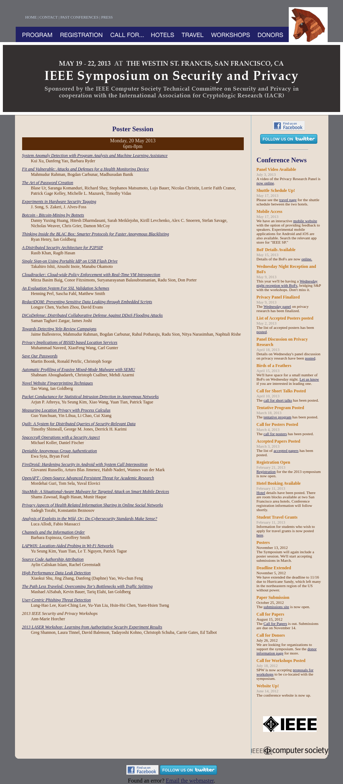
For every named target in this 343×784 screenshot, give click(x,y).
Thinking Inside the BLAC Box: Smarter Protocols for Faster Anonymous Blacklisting (95, 233)
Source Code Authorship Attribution (53, 559)
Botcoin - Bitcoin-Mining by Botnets (53, 215)
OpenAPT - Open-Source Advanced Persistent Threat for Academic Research (88, 477)
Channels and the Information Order (53, 532)
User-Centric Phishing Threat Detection (56, 599)
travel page (288, 200)
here (260, 535)
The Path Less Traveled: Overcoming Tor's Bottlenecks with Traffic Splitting (87, 586)
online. (306, 259)
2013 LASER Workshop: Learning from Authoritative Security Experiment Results (92, 627)
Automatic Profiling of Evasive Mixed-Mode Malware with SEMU (78, 369)
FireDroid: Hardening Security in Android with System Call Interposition (85, 464)
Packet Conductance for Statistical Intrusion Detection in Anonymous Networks (90, 396)
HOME (31, 17)
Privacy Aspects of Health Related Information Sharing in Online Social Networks (92, 505)
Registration (266, 471)
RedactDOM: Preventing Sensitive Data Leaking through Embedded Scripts (87, 301)
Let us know (309, 379)
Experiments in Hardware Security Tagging (59, 201)
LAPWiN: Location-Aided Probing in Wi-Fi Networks (68, 545)
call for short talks (277, 400)
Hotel (261, 492)
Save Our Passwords (40, 355)
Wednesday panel (277, 306)
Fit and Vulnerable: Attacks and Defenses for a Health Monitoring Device (85, 169)
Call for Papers (275, 623)
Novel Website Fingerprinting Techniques (57, 383)
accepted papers (285, 450)
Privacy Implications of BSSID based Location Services (69, 342)
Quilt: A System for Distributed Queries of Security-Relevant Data (79, 423)
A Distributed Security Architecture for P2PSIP (62, 247)
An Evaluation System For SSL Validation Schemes (65, 288)
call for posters (275, 434)
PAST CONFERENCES (79, 17)
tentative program (277, 417)
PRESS (107, 17)
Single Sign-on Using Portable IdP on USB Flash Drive (70, 261)
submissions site (276, 607)
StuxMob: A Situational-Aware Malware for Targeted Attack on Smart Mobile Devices (95, 491)
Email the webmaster (190, 781)
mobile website (305, 221)
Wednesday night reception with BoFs (287, 283)
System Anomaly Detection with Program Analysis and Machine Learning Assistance (95, 155)
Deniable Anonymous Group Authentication (59, 450)
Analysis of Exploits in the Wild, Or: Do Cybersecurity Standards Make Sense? (89, 518)
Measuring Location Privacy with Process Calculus (66, 410)
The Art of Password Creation (48, 182)
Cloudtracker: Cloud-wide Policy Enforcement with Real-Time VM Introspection (91, 274)
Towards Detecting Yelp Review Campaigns (59, 328)
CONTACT (49, 17)
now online (265, 183)
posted (262, 332)
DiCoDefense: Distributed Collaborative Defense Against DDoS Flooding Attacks (92, 315)
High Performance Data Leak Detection (56, 572)
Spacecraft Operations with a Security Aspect (61, 437)
